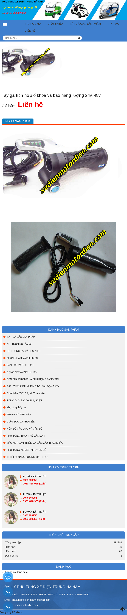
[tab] (17, 121)
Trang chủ (33, 23)
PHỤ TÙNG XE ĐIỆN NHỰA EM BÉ (26, 449)
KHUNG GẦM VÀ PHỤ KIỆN (22, 358)
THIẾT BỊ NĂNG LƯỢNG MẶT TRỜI (27, 457)
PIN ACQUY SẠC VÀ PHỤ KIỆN (24, 400)
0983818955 (28, 480)
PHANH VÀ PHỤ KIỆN (19, 414)
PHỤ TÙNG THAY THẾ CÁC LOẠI (26, 435)
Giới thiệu (55, 23)
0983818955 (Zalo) (32, 519)
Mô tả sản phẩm (17, 121)
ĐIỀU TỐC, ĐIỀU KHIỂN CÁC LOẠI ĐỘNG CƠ (33, 386)
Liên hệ (30, 30)
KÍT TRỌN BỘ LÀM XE (19, 343)
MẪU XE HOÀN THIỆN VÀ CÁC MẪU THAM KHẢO (35, 442)
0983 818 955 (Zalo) (33, 483)
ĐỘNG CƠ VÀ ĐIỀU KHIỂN (22, 372)
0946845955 (28, 497)
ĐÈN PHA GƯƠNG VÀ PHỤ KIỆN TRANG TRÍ (33, 379)
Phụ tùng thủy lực (16, 407)
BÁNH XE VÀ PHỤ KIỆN (20, 365)
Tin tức (113, 23)
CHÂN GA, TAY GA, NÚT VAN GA (26, 393)
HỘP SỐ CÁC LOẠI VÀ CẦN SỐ (24, 428)
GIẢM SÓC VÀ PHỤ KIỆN (21, 421)
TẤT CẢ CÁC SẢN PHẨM (85, 23)
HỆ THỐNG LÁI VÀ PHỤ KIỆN (23, 351)
